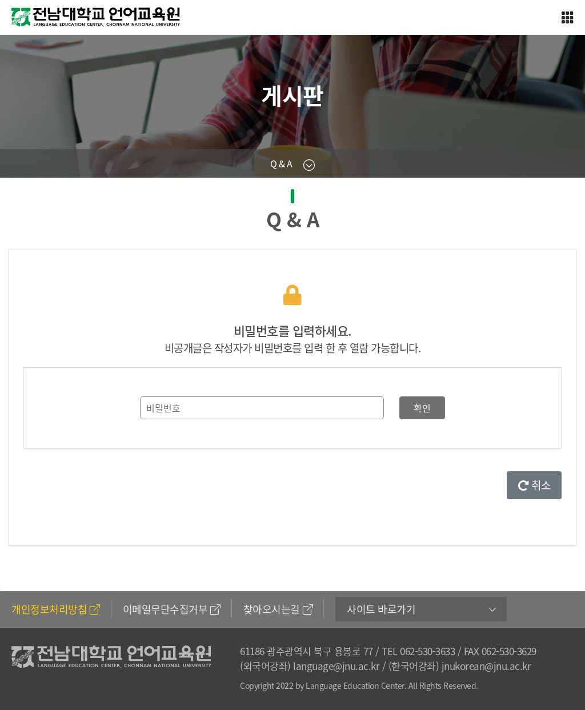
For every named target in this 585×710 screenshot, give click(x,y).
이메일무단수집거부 (172, 609)
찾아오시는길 (278, 609)
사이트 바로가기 (381, 609)
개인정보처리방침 (55, 609)
